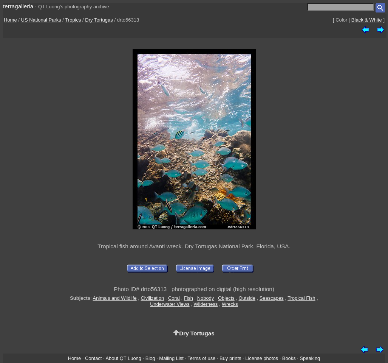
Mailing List (171, 358)
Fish (188, 298)
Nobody (205, 298)
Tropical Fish (301, 298)
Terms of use (201, 358)
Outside (247, 298)
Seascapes (272, 298)
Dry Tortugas (99, 20)
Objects (226, 298)
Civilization (152, 298)
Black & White (366, 20)
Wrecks (230, 304)
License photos (261, 358)
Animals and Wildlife (115, 298)
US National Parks (41, 20)
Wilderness (205, 304)
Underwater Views (170, 304)
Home (10, 20)
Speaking (310, 358)
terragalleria (18, 6)
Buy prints (230, 358)
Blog (150, 358)
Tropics (73, 20)
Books (289, 358)
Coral (174, 298)
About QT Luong (123, 358)
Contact (93, 358)
